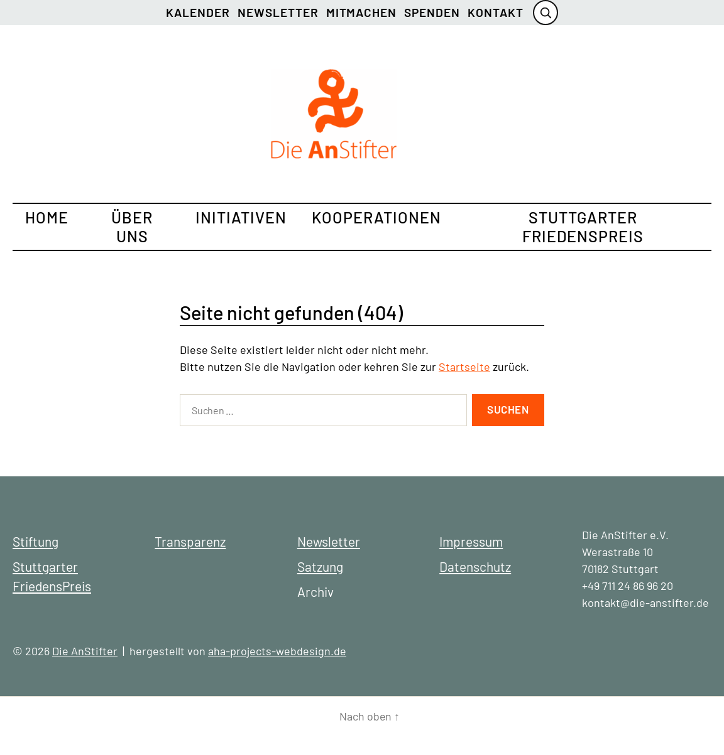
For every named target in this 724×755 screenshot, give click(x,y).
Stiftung (35, 541)
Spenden (432, 12)
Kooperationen (376, 217)
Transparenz (190, 541)
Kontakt (496, 12)
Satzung (320, 566)
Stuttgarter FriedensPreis (583, 226)
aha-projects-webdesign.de (277, 651)
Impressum (471, 541)
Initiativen (241, 217)
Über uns (132, 226)
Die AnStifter (85, 651)
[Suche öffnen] (545, 12)
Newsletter (278, 12)
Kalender (198, 12)
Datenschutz (475, 566)
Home (47, 217)
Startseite (464, 366)
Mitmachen (361, 12)
